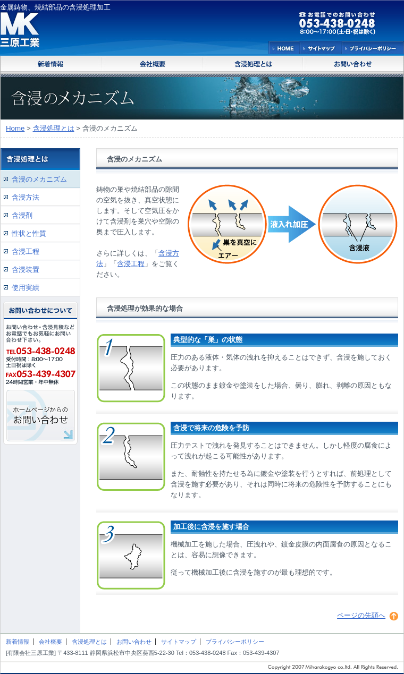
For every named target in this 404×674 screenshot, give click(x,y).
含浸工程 (131, 264)
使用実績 (25, 288)
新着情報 (17, 641)
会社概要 (50, 641)
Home (15, 128)
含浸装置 (25, 270)
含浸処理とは (53, 128)
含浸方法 (25, 197)
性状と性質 (29, 233)
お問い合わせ (134, 641)
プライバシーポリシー (235, 641)
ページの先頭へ (361, 615)
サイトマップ (178, 641)
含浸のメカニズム (39, 179)
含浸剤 (22, 215)
